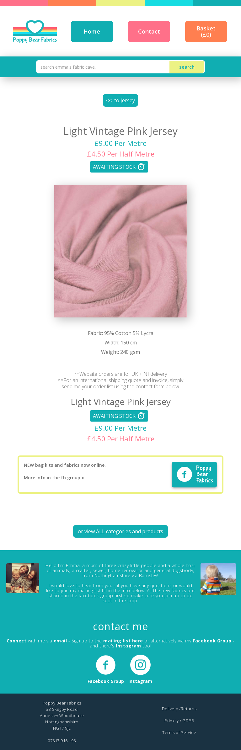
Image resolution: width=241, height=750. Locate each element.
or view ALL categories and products (120, 531)
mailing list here (123, 641)
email (60, 641)
